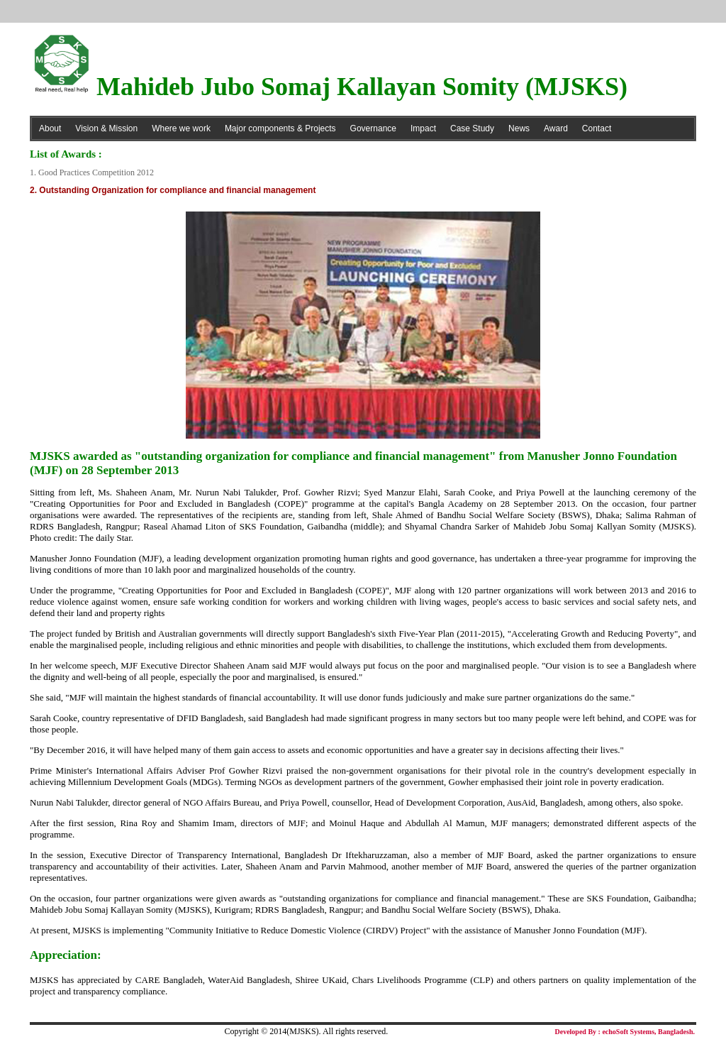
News (519, 128)
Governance (373, 128)
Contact (596, 128)
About (50, 128)
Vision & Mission (106, 128)
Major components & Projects (280, 128)
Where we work (181, 128)
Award (556, 128)
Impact (423, 128)
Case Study (472, 128)
